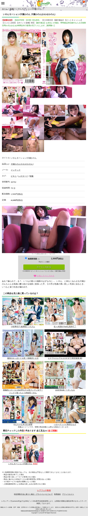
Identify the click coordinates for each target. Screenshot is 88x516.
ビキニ (14, 176)
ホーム (5, 9)
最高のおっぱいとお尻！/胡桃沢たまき (23, 344)
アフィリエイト (68, 494)
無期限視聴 (33, 259)
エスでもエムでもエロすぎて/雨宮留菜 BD (65, 344)
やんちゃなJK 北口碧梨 (23, 411)
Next (83, 57)
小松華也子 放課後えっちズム (23, 313)
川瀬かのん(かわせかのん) (22, 164)
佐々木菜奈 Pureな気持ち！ (65, 313)
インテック (15, 170)
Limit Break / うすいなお (65, 376)
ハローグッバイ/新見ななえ (65, 411)
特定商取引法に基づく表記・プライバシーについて (33, 494)
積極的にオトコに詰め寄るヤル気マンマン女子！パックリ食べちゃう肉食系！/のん (23, 377)
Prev (5, 57)
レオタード (23, 176)
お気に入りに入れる (44, 276)
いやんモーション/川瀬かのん (23, 450)
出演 (5, 164)
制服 (12, 9)
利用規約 (57, 494)
